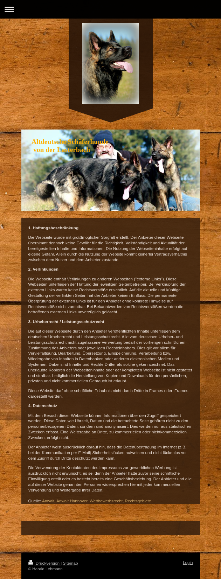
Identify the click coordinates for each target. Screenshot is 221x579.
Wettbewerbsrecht (106, 500)
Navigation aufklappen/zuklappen (110, 9)
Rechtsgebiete (138, 500)
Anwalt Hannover (71, 500)
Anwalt (48, 500)
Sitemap (70, 563)
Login (188, 562)
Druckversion (44, 563)
